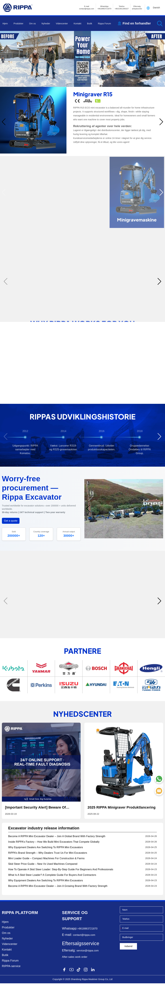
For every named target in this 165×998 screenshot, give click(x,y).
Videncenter (62, 23)
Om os (32, 23)
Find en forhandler (137, 23)
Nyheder (46, 23)
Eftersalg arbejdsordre (137, 7)
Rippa (8, 927)
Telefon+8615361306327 (122, 7)
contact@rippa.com (84, 949)
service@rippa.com (88, 965)
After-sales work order (74, 971)
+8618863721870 (87, 943)
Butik (89, 23)
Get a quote (10, 536)
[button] (161, 121)
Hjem (5, 23)
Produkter (18, 23)
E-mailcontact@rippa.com (86, 7)
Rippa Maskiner (90, 994)
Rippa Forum (104, 23)
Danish (156, 7)
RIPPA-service (11, 980)
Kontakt (77, 23)
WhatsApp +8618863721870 (104, 7)
